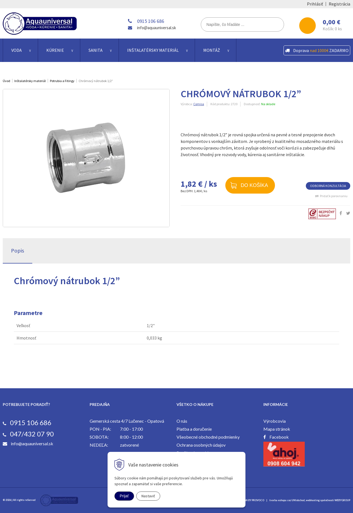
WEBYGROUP (342, 500)
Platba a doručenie (194, 428)
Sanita (96, 50)
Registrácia (339, 4)
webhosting (313, 500)
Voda (16, 50)
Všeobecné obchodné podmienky (208, 436)
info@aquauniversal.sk (156, 27)
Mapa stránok (276, 428)
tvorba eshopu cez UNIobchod (287, 500)
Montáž (211, 50)
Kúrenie (55, 50)
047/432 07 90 (32, 434)
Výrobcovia (274, 421)
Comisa (198, 104)
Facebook (279, 436)
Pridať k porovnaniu (333, 196)
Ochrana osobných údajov (201, 444)
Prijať (124, 496)
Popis (17, 250)
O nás (181, 421)
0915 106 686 (150, 21)
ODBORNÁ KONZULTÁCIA (328, 186)
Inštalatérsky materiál (153, 50)
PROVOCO (258, 500)
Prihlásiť (315, 4)
